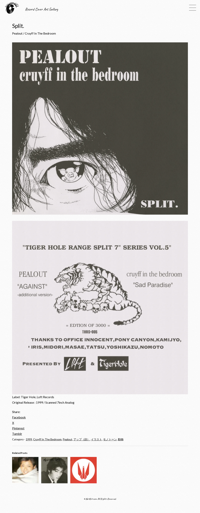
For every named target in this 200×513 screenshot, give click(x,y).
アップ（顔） (81, 439)
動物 (120, 439)
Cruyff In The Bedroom (47, 439)
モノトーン (110, 439)
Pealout (67, 439)
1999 (29, 439)
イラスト (96, 439)
